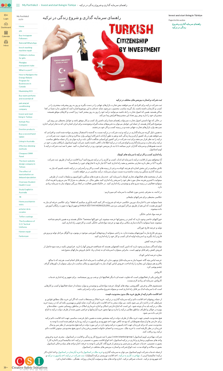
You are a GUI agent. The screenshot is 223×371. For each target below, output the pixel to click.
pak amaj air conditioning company (24, 106)
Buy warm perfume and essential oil (27, 97)
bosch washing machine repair (25, 49)
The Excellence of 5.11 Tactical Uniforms (27, 224)
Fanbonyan (24, 236)
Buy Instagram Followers (25, 37)
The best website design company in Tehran (27, 164)
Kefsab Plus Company (24, 123)
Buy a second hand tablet (27, 135)
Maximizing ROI (26, 91)
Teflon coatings (26, 216)
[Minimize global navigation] (6, 367)
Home (21, 26)
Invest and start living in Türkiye (26, 115)
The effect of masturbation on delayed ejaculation (27, 174)
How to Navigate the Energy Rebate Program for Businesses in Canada (28, 80)
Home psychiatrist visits (27, 203)
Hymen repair (25, 231)
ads (20, 31)
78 (20, 197)
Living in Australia (26, 141)
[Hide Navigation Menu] (17, 5)
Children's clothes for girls (27, 56)
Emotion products (27, 129)
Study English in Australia (26, 191)
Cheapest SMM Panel (26, 155)
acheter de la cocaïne (24, 210)
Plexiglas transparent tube (26, 64)
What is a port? (25, 70)
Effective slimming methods (27, 147)
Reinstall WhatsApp (28, 43)
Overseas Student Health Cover (27, 183)
